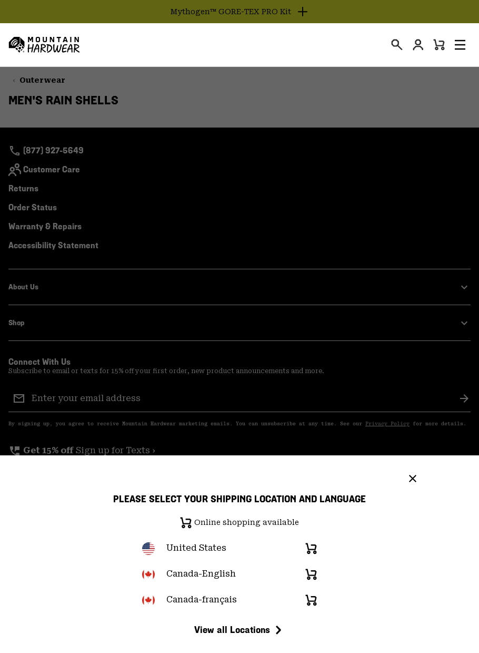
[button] (460, 44)
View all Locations (239, 629)
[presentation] (396, 44)
